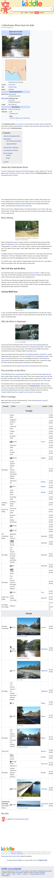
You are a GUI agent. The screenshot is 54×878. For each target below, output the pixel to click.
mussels (46, 356)
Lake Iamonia (25, 366)
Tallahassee (44, 649)
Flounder (3, 392)
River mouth (4, 98)
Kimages (31, 12)
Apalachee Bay (7, 175)
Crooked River (26, 118)
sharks (40, 392)
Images (26, 12)
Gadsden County (19, 201)
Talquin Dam (5, 751)
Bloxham (24, 342)
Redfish (9, 392)
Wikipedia (20, 872)
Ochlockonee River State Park (23, 205)
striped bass (17, 376)
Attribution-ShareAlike (17, 853)
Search (51, 9)
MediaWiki (42, 872)
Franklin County (40, 201)
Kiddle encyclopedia (15, 852)
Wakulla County (10, 201)
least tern (44, 354)
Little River (12, 118)
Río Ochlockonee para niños (20, 819)
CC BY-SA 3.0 (17, 871)
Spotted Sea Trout (24, 392)
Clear (48, 9)
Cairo (42, 592)
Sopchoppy (44, 789)
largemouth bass (46, 374)
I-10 (13, 703)
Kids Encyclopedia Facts (7, 27)
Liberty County (29, 201)
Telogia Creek (18, 118)
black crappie (5, 376)
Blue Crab (32, 392)
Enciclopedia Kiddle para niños (37, 874)
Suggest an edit (42, 860)
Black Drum (15, 392)
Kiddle (2, 874)
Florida (14, 87)
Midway (43, 703)
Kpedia (36, 12)
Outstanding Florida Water (36, 346)
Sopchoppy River (14, 113)
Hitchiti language (29, 171)
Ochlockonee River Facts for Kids (10, 856)
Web (22, 12)
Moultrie (43, 482)
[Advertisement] (27, 18)
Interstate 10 (39, 400)
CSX (11, 547)
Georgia (10, 87)
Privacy (19, 874)
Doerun (43, 441)
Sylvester (12, 173)
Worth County (20, 173)
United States (11, 84)
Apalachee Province (13, 244)
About (13, 874)
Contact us (25, 874)
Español (42, 12)
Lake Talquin (46, 126)
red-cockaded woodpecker (32, 354)
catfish (25, 376)
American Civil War (33, 273)
